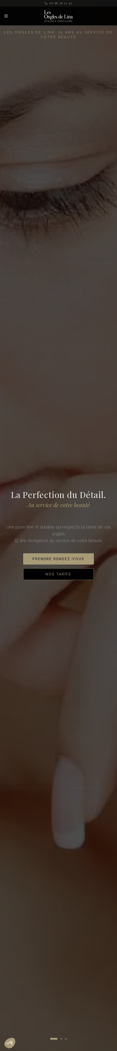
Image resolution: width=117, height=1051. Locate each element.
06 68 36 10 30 (58, 3)
